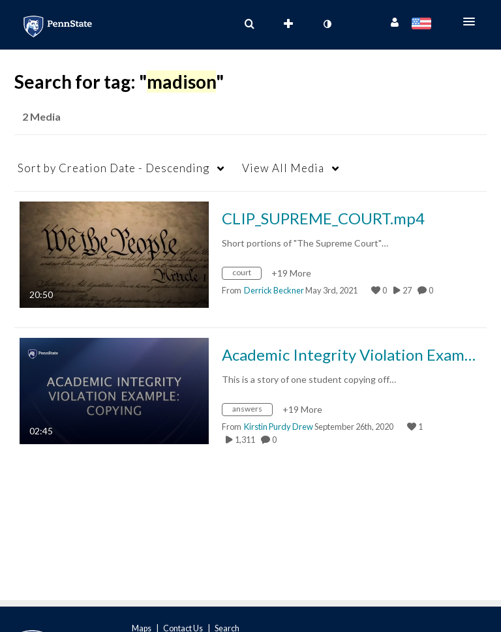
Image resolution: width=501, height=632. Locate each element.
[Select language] (423, 24)
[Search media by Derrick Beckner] (274, 290)
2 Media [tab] (41, 116)
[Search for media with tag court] (246, 274)
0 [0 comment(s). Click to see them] (432, 290)
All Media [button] (283, 168)
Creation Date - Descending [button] (113, 168)
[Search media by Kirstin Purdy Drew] (278, 426)
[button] (473, 21)
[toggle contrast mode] (327, 24)
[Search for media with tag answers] (252, 411)
